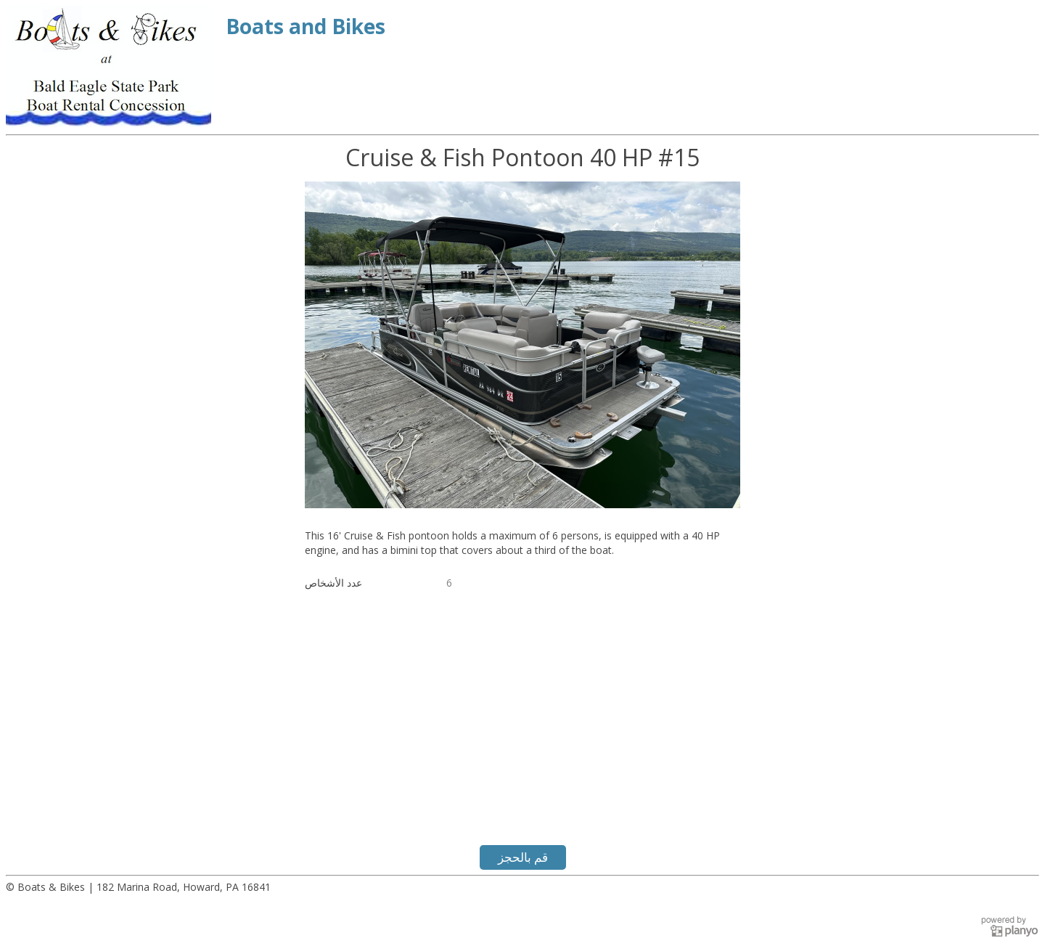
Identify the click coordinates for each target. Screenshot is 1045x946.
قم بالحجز (523, 857)
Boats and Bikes (305, 26)
